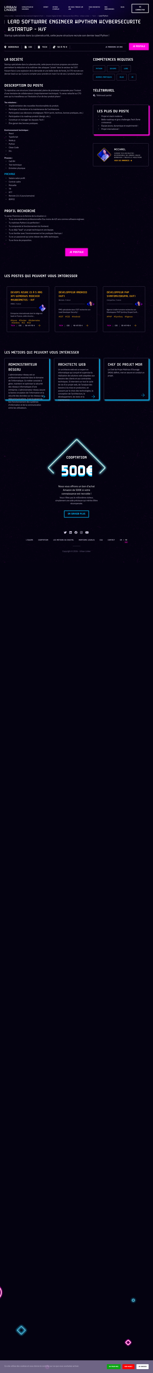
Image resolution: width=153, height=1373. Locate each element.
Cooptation (44, 542)
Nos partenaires (109, 8)
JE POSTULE (137, 47)
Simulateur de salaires (27, 8)
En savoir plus (77, 516)
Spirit (45, 7)
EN (120, 542)
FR (125, 542)
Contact (110, 542)
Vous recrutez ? (94, 8)
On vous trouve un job (75, 8)
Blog (122, 7)
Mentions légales (87, 542)
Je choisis (143, 1367)
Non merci (128, 1367)
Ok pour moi (113, 1367)
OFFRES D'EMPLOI (56, 8)
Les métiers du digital (64, 542)
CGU (101, 542)
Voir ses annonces (124, 161)
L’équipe (30, 542)
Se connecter (140, 8)
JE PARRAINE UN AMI (111, 47)
